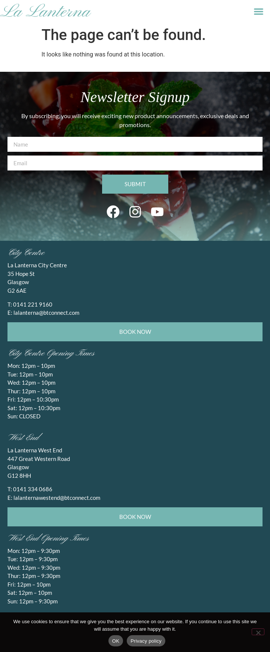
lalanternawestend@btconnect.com (56, 497)
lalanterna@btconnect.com (46, 312)
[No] (258, 631)
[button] (258, 11)
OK (115, 641)
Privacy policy (146, 641)
